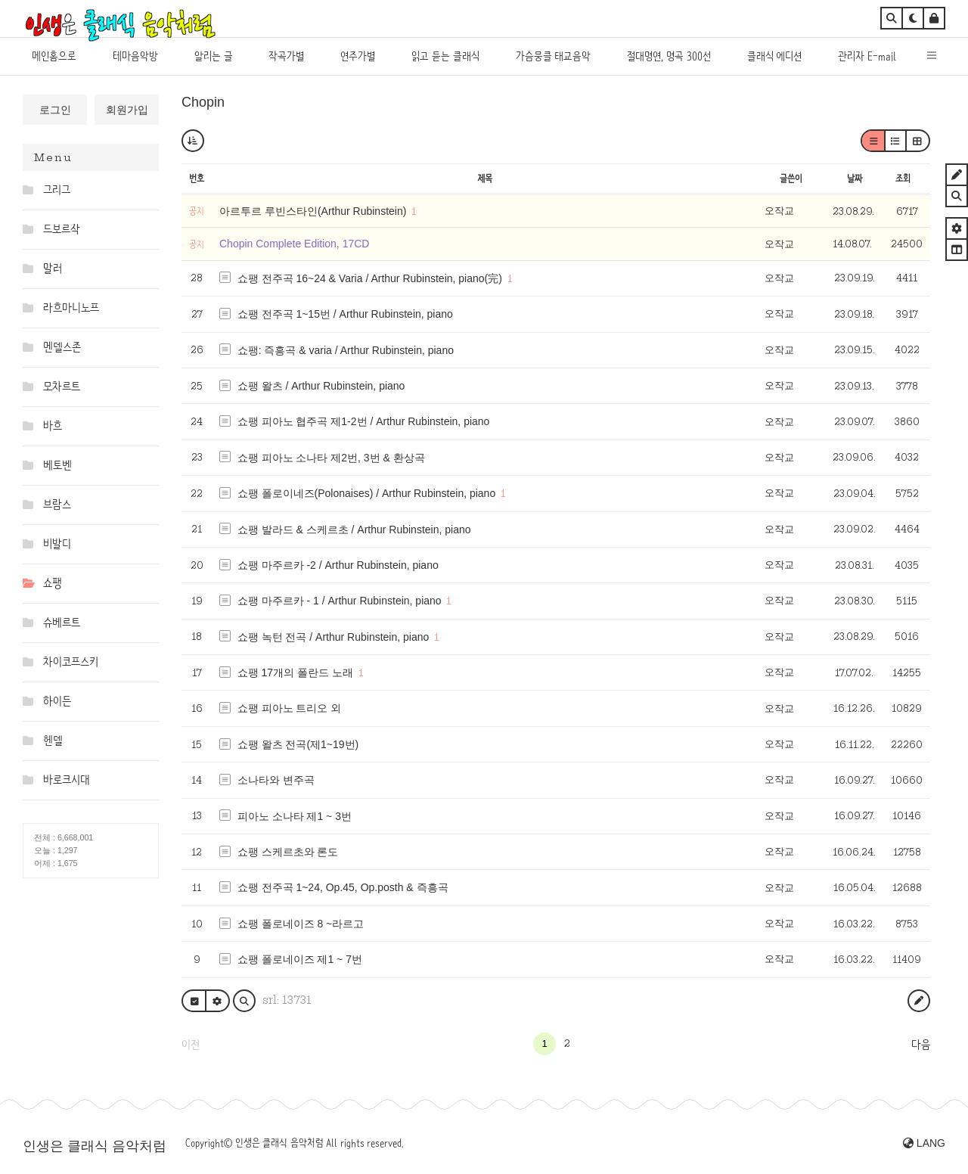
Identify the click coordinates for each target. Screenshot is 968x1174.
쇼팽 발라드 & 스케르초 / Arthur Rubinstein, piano (354, 529)
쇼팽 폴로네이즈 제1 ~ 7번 (299, 959)
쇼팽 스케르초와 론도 (288, 852)
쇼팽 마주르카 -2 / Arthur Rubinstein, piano (338, 565)
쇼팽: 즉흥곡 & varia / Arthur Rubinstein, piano (345, 350)
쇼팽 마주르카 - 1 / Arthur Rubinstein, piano (339, 601)
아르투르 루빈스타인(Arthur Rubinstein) (314, 211)
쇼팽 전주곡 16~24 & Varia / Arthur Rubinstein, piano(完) (369, 278)
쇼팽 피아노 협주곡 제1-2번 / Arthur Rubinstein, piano (363, 421)
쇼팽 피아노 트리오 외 (289, 708)
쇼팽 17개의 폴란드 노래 (295, 672)
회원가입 (127, 110)
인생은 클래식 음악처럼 (94, 1146)
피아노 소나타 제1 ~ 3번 (294, 816)
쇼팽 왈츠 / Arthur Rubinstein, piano (321, 386)
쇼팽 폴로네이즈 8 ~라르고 (301, 924)
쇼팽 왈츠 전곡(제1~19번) (298, 744)
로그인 (55, 110)
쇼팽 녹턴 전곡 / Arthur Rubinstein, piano (333, 637)
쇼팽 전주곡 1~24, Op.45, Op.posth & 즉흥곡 (342, 887)
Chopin (203, 102)
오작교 (779, 210)
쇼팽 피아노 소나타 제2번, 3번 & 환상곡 (331, 458)
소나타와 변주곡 (276, 780)
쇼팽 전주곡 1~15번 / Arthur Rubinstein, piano (345, 314)
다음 (920, 1044)
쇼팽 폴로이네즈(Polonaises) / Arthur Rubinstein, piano (366, 493)
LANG (924, 1143)
